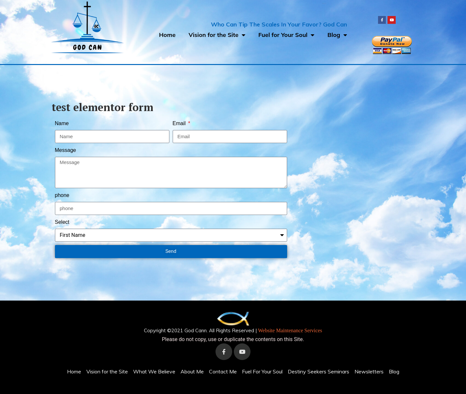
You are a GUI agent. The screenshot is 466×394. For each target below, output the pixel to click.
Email (180, 123)
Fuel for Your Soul (286, 35)
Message (65, 150)
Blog (337, 35)
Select (62, 222)
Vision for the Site (217, 35)
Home (167, 35)
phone (62, 195)
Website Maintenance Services (290, 330)
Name (62, 123)
